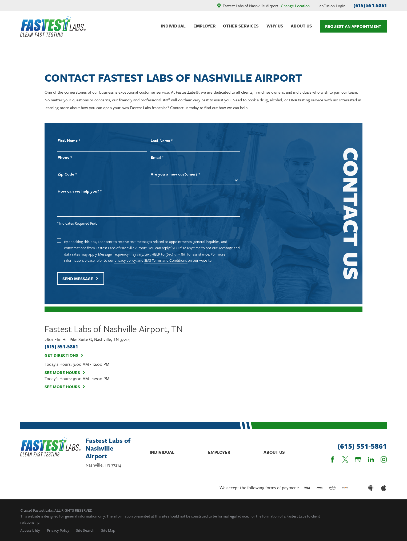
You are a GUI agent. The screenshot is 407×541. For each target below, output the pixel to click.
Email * (157, 157)
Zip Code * (67, 174)
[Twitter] (345, 459)
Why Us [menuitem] (274, 26)
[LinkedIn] (371, 459)
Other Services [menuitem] (241, 26)
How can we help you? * (80, 191)
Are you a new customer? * (175, 174)
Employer (219, 452)
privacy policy (125, 260)
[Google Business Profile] (358, 459)
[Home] (53, 26)
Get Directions (64, 355)
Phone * (65, 157)
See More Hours (65, 372)
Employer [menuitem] (204, 26)
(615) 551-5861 (370, 5)
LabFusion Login (331, 6)
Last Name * (162, 140)
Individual (162, 452)
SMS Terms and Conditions (165, 260)
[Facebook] (332, 459)
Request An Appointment (353, 26)
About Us (274, 452)
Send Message (80, 278)
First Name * (69, 140)
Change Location (295, 6)
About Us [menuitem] (301, 26)
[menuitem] (30, 530)
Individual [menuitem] (173, 26)
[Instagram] (384, 459)
